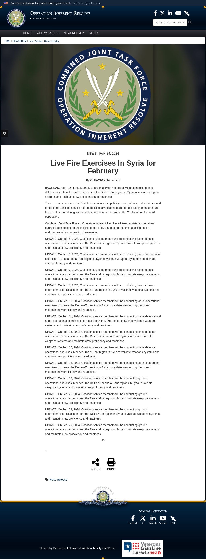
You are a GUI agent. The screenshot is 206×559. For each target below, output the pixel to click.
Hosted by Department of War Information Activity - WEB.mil (77, 548)
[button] (87, 3)
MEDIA (93, 33)
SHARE (95, 464)
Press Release (58, 479)
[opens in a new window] (133, 519)
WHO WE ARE (48, 33)
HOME (27, 33)
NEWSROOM (74, 33)
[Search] (170, 22)
